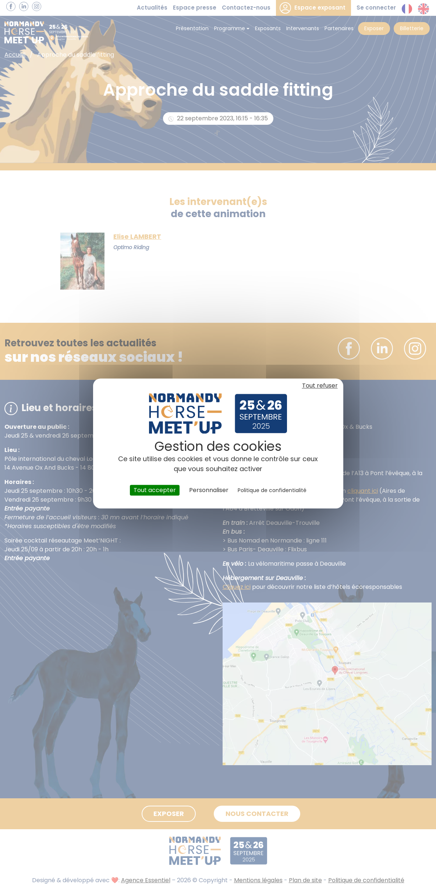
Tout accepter (155, 490)
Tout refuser (320, 385)
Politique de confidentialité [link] (272, 490)
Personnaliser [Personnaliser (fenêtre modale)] (208, 490)
